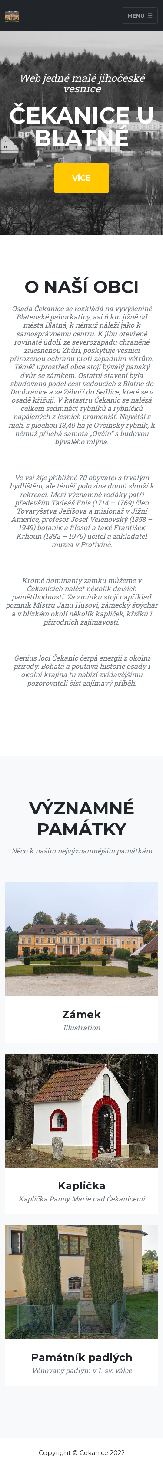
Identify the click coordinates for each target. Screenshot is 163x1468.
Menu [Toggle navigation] (140, 15)
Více (81, 178)
